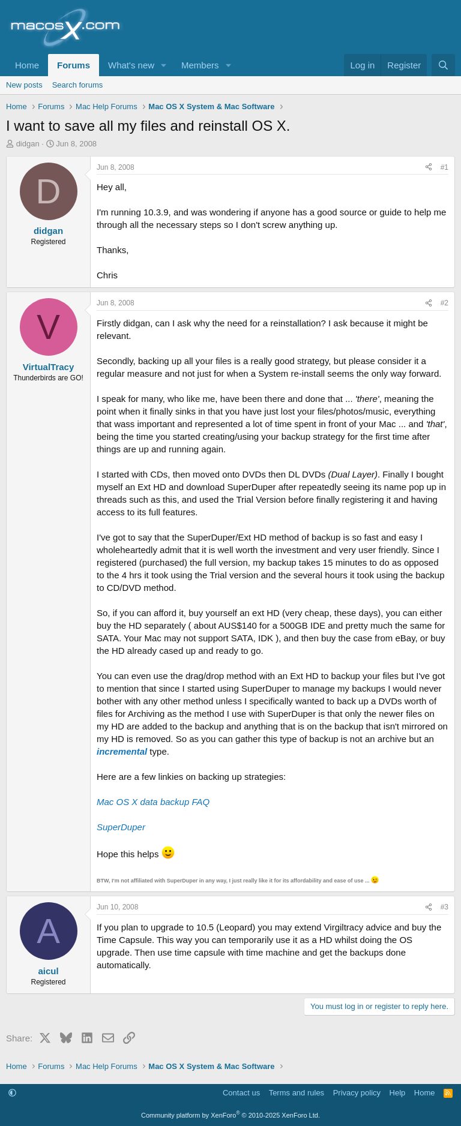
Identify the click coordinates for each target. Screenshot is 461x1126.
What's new (131, 65)
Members (200, 65)
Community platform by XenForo (230, 1115)
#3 (444, 907)
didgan (28, 143)
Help (398, 1092)
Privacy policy (357, 1092)
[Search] (443, 65)
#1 (444, 167)
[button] (163, 65)
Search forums (77, 84)
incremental (122, 751)
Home (27, 65)
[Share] (428, 168)
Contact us (241, 1092)
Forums (73, 65)
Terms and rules (296, 1092)
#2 (444, 303)
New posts (24, 84)
